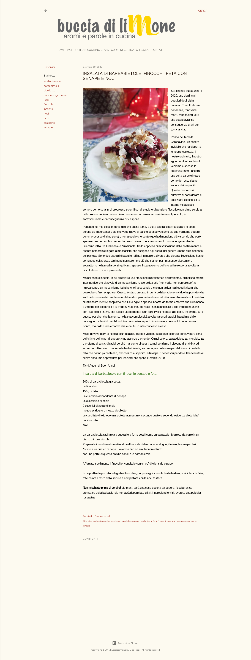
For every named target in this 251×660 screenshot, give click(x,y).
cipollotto (49, 90)
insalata (48, 109)
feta (46, 99)
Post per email (102, 516)
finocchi (48, 104)
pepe (47, 118)
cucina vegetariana (55, 95)
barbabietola (51, 86)
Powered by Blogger (125, 643)
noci (46, 113)
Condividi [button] (49, 67)
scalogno (49, 122)
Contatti (157, 49)
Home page (64, 49)
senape (48, 127)
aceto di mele (52, 81)
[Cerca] (202, 10)
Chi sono (142, 49)
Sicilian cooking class (92, 49)
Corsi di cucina (122, 49)
